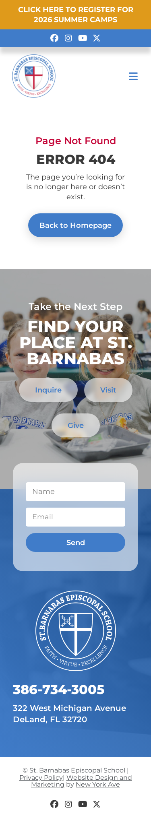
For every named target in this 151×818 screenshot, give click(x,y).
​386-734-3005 (58, 689)
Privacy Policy (41, 777)
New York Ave (98, 784)
